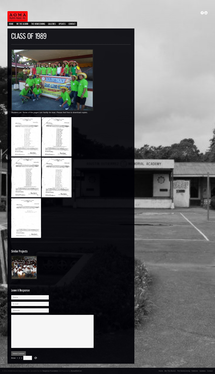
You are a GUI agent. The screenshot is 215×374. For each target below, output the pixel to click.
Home (11, 24)
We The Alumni (22, 24)
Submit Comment (18, 353)
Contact (72, 24)
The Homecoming (38, 24)
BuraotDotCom (76, 371)
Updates (62, 24)
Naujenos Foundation (50, 371)
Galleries (52, 24)
